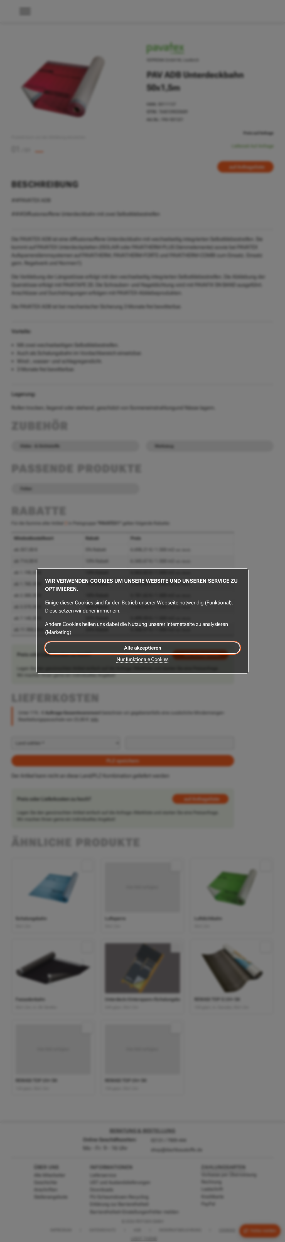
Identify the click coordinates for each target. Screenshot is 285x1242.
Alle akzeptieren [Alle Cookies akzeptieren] (142, 648)
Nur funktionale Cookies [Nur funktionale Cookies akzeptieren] (143, 659)
